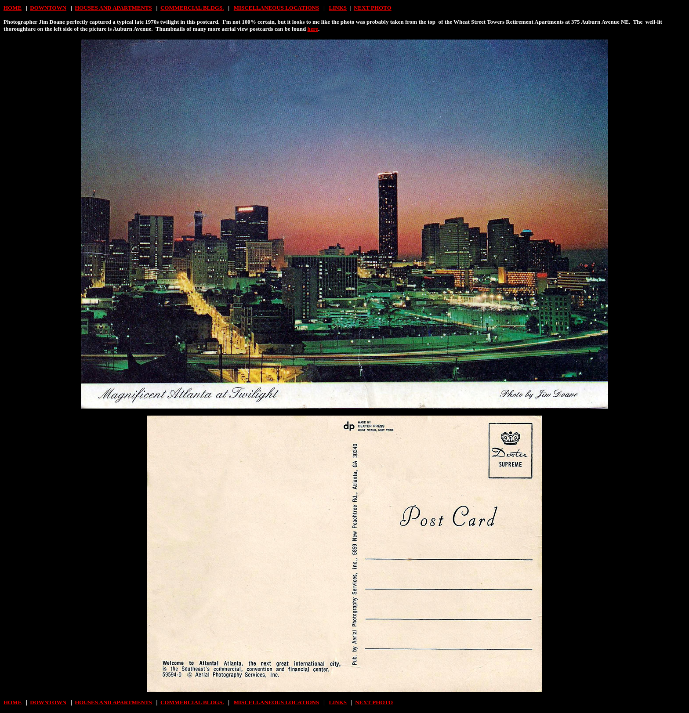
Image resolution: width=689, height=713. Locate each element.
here (313, 28)
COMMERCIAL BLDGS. (192, 7)
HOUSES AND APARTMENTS (113, 7)
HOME (13, 7)
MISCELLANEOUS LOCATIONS (276, 7)
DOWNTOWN (48, 7)
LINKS (338, 7)
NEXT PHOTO (373, 7)
